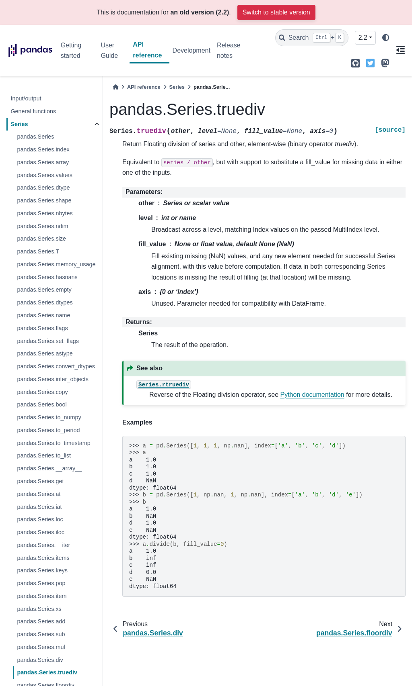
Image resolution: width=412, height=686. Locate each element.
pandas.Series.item (41, 596)
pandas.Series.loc (40, 519)
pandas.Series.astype (44, 353)
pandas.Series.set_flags (48, 341)
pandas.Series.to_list (44, 455)
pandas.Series (35, 136)
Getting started (71, 50)
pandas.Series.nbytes (44, 213)
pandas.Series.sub (41, 634)
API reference (147, 49)
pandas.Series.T (38, 251)
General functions (33, 111)
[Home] (115, 87)
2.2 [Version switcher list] (362, 37)
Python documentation (312, 394)
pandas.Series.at (38, 494)
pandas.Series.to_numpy (49, 417)
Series (19, 124)
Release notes (229, 50)
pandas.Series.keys (42, 570)
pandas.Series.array (43, 162)
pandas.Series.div (40, 660)
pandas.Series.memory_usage (56, 264)
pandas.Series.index (43, 149)
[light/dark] (386, 38)
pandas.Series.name (43, 315)
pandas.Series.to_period (48, 430)
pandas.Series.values (44, 175)
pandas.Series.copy (42, 392)
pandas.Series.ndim (42, 226)
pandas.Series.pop (41, 583)
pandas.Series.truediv (47, 672)
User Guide (109, 50)
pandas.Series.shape (44, 200)
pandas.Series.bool (41, 404)
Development (191, 50)
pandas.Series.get (40, 481)
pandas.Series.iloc (40, 532)
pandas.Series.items (43, 558)
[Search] (311, 37)
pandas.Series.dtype (43, 187)
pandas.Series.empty (44, 289)
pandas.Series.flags (42, 328)
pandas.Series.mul (41, 647)
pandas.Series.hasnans (47, 277)
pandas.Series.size (41, 238)
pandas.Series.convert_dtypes (56, 366)
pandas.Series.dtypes (44, 302)
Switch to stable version (276, 12)
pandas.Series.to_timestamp (53, 443)
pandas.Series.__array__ (49, 468)
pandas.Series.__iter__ (46, 545)
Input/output (25, 98)
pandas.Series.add (41, 621)
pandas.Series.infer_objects (53, 379)
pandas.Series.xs (39, 609)
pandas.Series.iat (39, 507)
